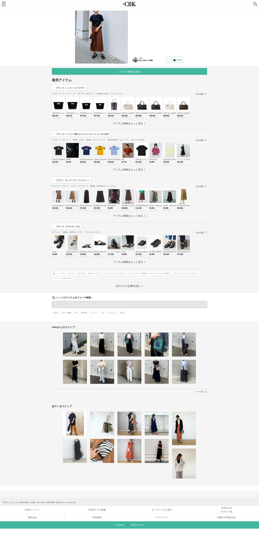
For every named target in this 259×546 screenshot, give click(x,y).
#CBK (128, 542)
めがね (122, 330)
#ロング (66, 224)
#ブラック (56, 132)
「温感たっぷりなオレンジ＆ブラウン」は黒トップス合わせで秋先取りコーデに (156, 32)
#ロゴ (81, 178)
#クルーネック (99, 178)
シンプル (142, 80)
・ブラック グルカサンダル (67, 264)
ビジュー (94, 330)
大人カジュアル (174, 80)
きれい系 (162, 80)
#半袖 (75, 178)
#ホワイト (90, 132)
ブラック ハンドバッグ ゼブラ (145, 85)
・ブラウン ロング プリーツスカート (71, 218)
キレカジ (152, 80)
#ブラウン (56, 224)
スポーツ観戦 (66, 330)
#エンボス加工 (137, 178)
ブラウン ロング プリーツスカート (147, 94)
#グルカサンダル (92, 270)
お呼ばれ (84, 330)
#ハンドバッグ (69, 132)
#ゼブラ (80, 132)
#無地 (88, 178)
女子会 (55, 330)
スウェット (112, 330)
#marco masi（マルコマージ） (110, 132)
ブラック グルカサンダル (143, 99)
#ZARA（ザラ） (76, 270)
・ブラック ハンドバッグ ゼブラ (69, 126)
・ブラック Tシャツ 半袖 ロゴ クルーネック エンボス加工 (82, 172)
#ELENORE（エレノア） (118, 178)
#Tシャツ (67, 178)
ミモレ (102, 330)
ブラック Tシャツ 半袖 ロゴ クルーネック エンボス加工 (154, 90)
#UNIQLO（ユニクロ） (107, 224)
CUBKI (129, 4)
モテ (76, 330)
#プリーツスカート (79, 224)
